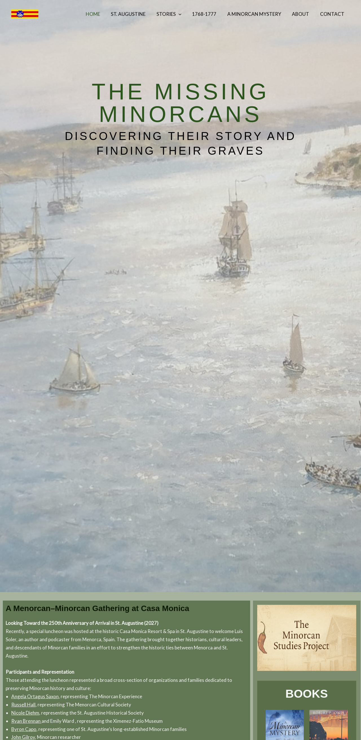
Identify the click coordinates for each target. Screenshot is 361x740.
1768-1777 (209, 14)
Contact (333, 14)
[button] (184, 14)
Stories (174, 14)
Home (101, 14)
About (302, 14)
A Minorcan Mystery (257, 14)
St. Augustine (135, 14)
